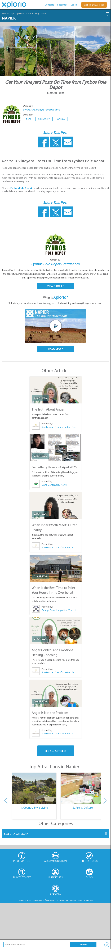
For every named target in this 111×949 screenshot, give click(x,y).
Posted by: (28, 106)
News (44, 13)
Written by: (55, 259)
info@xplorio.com (50, 900)
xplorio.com (63, 900)
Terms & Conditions (77, 900)
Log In (73, 4)
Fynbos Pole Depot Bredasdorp (41, 109)
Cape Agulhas (17, 13)
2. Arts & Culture (83, 807)
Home (5, 13)
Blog (37, 13)
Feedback (62, 4)
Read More (55, 349)
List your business (94, 4)
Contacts (49, 4)
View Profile (55, 286)
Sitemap (89, 900)
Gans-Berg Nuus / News (54, 484)
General (61, 119)
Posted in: (27, 114)
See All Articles (55, 751)
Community (44, 119)
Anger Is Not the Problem (50, 713)
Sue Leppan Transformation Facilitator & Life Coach (59, 426)
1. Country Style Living (34, 807)
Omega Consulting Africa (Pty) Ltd (59, 610)
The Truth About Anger (48, 409)
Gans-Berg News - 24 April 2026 (54, 467)
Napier (29, 13)
